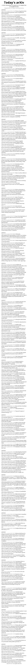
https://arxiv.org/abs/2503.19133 (8, 567)
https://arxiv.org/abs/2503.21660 (8, 621)
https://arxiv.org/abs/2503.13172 (8, 408)
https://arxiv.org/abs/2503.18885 (8, 550)
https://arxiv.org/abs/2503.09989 (8, 264)
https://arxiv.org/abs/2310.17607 (8, 352)
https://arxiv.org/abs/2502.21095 (8, 15)
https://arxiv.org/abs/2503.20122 (8, 600)
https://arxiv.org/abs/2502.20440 (8, 22)
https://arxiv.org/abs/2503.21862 (8, 655)
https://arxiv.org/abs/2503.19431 (8, 571)
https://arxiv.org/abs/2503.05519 (8, 173)
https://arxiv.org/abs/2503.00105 (8, 40)
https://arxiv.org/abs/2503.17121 (8, 523)
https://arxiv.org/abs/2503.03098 (8, 78)
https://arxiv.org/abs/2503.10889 (8, 334)
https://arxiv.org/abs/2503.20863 (8, 636)
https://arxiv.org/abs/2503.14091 (8, 436)
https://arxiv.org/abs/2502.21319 (8, 29)
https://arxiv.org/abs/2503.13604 (8, 416)
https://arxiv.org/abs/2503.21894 (8, 650)
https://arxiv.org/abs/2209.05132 (8, 180)
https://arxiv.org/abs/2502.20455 (8, 54)
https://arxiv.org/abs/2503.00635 (8, 34)
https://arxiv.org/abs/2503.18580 (8, 538)
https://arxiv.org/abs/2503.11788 (8, 390)
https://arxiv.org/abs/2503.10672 (8, 301)
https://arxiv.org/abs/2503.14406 (8, 422)
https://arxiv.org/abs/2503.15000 (8, 463)
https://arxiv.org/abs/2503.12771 (8, 406)
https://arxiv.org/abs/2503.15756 (8, 491)
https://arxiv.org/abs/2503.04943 (8, 164)
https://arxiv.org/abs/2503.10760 (8, 319)
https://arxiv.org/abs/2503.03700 (8, 99)
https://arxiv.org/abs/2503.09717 (8, 285)
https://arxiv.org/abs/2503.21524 (8, 618)
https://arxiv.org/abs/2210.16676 (8, 356)
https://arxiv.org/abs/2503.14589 (8, 457)
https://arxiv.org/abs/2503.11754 (8, 385)
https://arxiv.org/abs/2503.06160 (8, 201)
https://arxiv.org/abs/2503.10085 (8, 268)
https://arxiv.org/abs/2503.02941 (8, 113)
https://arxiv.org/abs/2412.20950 (8, 183)
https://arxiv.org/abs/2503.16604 (8, 514)
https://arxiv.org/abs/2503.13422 (8, 361)
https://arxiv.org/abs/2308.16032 (8, 659)
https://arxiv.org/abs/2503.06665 (8, 203)
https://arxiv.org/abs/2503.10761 (8, 332)
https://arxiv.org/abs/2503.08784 (8, 253)
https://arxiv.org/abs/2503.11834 (8, 365)
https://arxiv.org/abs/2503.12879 (8, 376)
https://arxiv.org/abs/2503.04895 (8, 175)
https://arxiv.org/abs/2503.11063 (8, 337)
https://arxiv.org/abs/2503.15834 (8, 505)
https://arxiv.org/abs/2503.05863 (8, 206)
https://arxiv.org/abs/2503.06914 (8, 197)
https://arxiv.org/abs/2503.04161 (8, 137)
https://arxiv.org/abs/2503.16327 (8, 494)
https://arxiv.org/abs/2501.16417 (8, 68)
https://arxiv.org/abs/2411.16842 (8, 555)
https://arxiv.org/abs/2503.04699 (8, 128)
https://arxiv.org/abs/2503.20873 (8, 613)
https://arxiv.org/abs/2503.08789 (8, 248)
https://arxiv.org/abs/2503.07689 (8, 223)
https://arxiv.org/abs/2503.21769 (8, 628)
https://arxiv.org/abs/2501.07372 (8, 653)
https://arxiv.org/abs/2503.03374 (8, 115)
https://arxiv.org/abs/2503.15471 (8, 466)
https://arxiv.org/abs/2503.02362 (8, 66)
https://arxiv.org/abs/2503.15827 (8, 509)
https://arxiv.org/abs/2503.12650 (8, 402)
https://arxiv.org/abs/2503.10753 (8, 345)
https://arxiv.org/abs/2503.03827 (8, 123)
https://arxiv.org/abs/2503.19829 (8, 581)
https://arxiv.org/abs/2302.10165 (8, 634)
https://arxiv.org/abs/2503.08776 (8, 243)
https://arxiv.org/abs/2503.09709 (8, 277)
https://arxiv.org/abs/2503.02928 (8, 74)
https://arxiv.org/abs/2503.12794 (8, 399)
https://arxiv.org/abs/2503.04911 (8, 166)
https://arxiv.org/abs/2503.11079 (8, 328)
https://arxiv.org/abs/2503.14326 (8, 444)
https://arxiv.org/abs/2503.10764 (8, 348)
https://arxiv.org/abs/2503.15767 (8, 487)
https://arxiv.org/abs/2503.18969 (8, 561)
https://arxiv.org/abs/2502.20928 (8, 20)
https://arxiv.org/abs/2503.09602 (8, 234)
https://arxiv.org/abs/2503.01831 (8, 44)
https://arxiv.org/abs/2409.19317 (8, 148)
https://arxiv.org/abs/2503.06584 (8, 193)
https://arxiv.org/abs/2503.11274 (8, 324)
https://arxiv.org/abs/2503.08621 (8, 240)
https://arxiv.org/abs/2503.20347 (8, 597)
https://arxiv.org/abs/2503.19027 (8, 564)
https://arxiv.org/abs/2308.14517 (8, 60)
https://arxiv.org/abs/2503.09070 (8, 250)
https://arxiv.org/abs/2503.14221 (8, 440)
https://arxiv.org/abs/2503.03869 (8, 120)
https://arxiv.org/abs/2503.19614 (8, 578)
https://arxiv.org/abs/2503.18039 (8, 552)
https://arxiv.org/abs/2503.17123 (8, 516)
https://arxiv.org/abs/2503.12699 (8, 394)
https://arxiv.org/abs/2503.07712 (8, 220)
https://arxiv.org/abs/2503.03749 (8, 106)
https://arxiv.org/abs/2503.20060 (8, 592)
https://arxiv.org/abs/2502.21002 (8, 11)
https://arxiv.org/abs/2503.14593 (8, 469)
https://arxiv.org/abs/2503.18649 (8, 547)
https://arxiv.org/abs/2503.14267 (8, 418)
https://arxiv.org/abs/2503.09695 (8, 292)
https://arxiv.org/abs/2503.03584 (8, 81)
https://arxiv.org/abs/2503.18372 (8, 542)
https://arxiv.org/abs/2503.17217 (8, 519)
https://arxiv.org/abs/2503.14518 (8, 454)
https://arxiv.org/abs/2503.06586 (8, 209)
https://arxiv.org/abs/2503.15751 (8, 501)
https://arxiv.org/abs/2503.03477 (8, 85)
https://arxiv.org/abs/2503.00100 (8, 38)
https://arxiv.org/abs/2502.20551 (8, 17)
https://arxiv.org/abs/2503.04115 (8, 134)
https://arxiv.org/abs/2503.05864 (8, 189)
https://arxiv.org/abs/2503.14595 (8, 451)
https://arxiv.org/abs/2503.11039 (8, 305)
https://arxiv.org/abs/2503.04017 (8, 132)
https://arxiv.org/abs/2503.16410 (8, 481)
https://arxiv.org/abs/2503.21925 (8, 645)
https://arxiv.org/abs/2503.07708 (8, 216)
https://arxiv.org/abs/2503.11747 (8, 411)
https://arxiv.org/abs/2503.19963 (8, 588)
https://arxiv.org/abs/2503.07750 (8, 227)
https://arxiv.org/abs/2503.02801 (8, 58)
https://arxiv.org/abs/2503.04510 (8, 143)
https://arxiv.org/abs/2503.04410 (8, 141)
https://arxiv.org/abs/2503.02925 (8, 87)
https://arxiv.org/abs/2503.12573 (8, 369)
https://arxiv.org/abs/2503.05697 (8, 159)
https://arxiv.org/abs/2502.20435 (8, 26)
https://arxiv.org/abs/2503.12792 (8, 381)
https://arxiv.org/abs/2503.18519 (8, 533)
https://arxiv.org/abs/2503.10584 (8, 273)
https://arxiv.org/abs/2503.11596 (8, 341)
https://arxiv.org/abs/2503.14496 (8, 446)
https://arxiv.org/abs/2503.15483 (8, 460)
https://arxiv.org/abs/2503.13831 (8, 432)
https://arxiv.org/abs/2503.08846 (8, 237)
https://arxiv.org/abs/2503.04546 (8, 153)
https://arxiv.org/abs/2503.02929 (8, 91)
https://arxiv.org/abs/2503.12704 (8, 373)
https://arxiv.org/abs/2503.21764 (8, 625)
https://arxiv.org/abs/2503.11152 (8, 308)
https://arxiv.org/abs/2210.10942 (8, 63)
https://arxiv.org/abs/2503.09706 (8, 281)
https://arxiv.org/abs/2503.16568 (8, 528)
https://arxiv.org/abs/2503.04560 (8, 146)
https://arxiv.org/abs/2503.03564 (8, 94)
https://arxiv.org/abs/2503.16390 (8, 476)
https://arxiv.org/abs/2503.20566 (8, 604)
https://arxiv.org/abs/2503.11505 (8, 322)
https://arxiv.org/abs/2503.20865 (8, 616)
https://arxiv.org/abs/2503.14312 (8, 426)
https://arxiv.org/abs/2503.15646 (8, 496)
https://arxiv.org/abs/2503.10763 (8, 315)
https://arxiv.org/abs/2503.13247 (8, 379)
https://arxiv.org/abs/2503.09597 (8, 258)
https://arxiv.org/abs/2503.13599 (8, 429)
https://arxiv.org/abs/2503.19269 (8, 574)
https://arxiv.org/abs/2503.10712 (8, 311)
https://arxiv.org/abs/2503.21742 (8, 640)
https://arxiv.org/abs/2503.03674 (8, 102)
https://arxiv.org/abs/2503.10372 (8, 288)
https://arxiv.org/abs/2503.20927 (8, 611)
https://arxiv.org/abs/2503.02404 (8, 49)
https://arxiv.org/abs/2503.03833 (8, 125)
